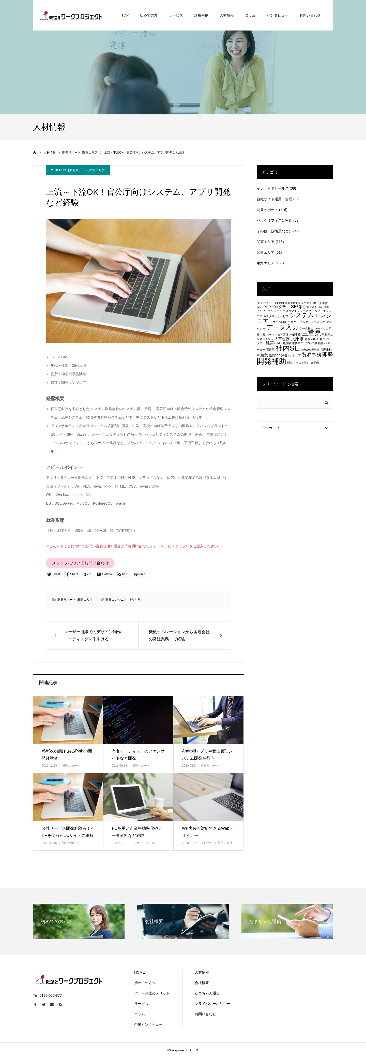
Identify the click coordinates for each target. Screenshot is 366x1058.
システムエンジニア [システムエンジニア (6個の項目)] (294, 318)
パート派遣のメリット (152, 993)
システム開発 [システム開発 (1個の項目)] (278, 322)
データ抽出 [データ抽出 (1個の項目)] (306, 328)
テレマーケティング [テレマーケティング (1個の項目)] (312, 322)
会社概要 (202, 983)
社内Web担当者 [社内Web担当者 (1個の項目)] (310, 349)
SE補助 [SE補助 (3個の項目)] (298, 306)
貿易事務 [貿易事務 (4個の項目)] (311, 354)
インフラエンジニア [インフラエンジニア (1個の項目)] (269, 310)
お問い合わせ (205, 1014)
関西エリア (265, 252)
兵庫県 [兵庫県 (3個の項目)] (297, 338)
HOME (139, 972)
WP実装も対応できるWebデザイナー (207, 832)
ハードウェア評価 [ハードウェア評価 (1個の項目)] (277, 334)
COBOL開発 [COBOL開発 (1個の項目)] (282, 303)
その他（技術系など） (274, 231)
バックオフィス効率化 (274, 220)
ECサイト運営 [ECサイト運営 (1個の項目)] (319, 303)
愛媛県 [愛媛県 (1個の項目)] (287, 343)
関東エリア (97, 170)
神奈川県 (134, 599)
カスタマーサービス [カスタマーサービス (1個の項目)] (275, 316)
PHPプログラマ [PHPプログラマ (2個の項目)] (276, 307)
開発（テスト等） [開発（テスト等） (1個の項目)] (298, 362)
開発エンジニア (116, 599)
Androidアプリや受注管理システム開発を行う (207, 755)
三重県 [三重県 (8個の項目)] (311, 333)
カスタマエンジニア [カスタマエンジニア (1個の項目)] (295, 310)
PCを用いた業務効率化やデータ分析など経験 (137, 832)
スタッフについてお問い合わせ (80, 563)
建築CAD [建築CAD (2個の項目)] (274, 343)
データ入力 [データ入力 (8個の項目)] (282, 327)
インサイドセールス (144, 843)
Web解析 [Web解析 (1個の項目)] (312, 307)
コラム (139, 1014)
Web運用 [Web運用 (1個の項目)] (324, 307)
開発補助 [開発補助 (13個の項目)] (271, 361)
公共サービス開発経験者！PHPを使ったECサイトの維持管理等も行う (68, 835)
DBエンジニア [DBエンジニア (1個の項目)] (300, 303)
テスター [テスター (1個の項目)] (293, 322)
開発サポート (78, 170)
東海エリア (265, 263)
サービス (141, 1004)
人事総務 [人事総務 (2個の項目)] (282, 339)
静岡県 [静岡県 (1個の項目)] (315, 362)
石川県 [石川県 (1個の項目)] (270, 349)
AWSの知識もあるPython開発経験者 (67, 755)
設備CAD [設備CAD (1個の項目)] (275, 355)
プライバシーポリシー (212, 1004)
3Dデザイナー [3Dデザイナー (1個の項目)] (265, 303)
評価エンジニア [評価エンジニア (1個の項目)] (291, 355)
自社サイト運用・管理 (217, 843)
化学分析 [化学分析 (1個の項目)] (310, 339)
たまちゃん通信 (207, 993)
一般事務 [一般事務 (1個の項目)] (295, 334)
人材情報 (202, 972)
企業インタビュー (148, 1024)
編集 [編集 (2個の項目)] (264, 355)
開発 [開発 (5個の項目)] (327, 354)
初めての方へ (145, 983)
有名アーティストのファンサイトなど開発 (138, 755)
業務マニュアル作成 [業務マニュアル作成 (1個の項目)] (304, 343)
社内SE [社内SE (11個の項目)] (287, 348)
